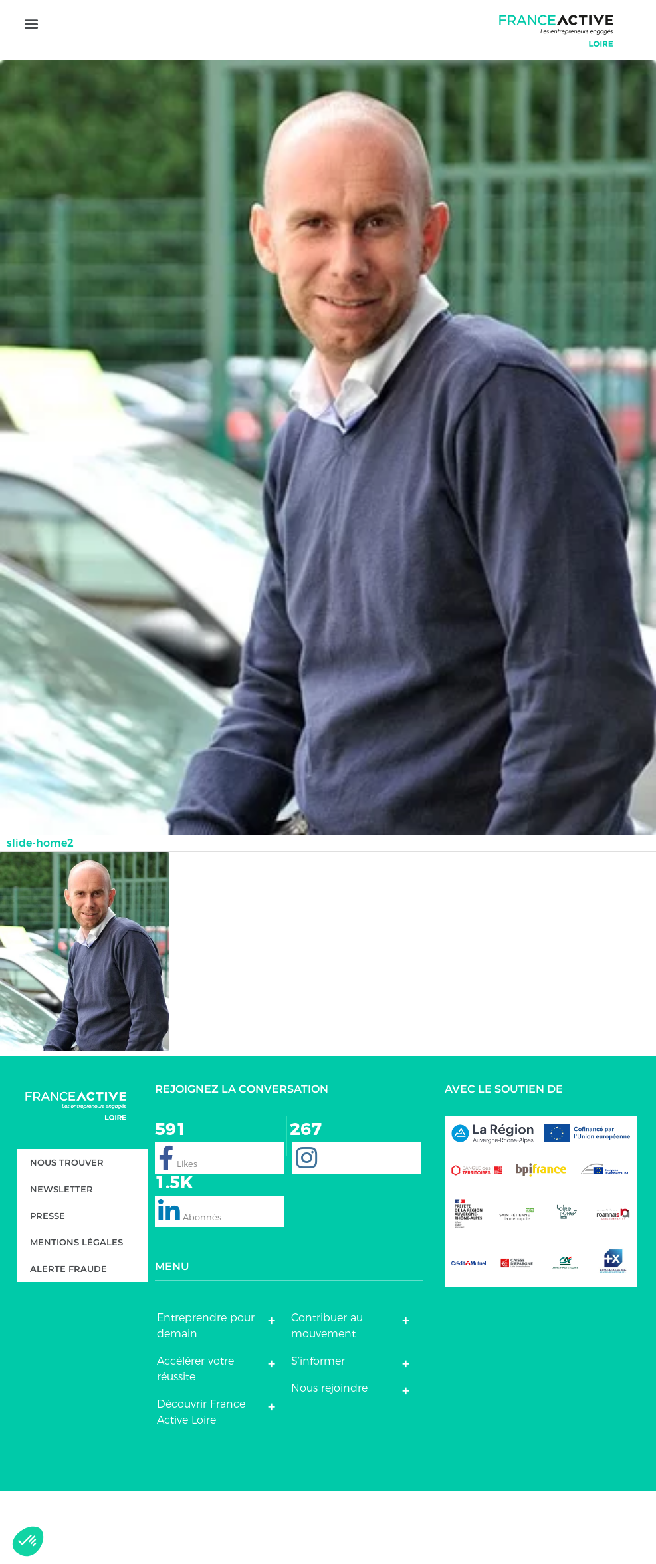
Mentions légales (76, 1316)
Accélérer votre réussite (195, 1442)
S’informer (318, 1434)
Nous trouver (67, 1236)
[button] (31, 67)
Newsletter (61, 1262)
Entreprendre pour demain (206, 1398)
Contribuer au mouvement (327, 1398)
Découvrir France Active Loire (201, 1485)
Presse (47, 1289)
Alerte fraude (68, 1342)
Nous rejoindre (329, 1461)
